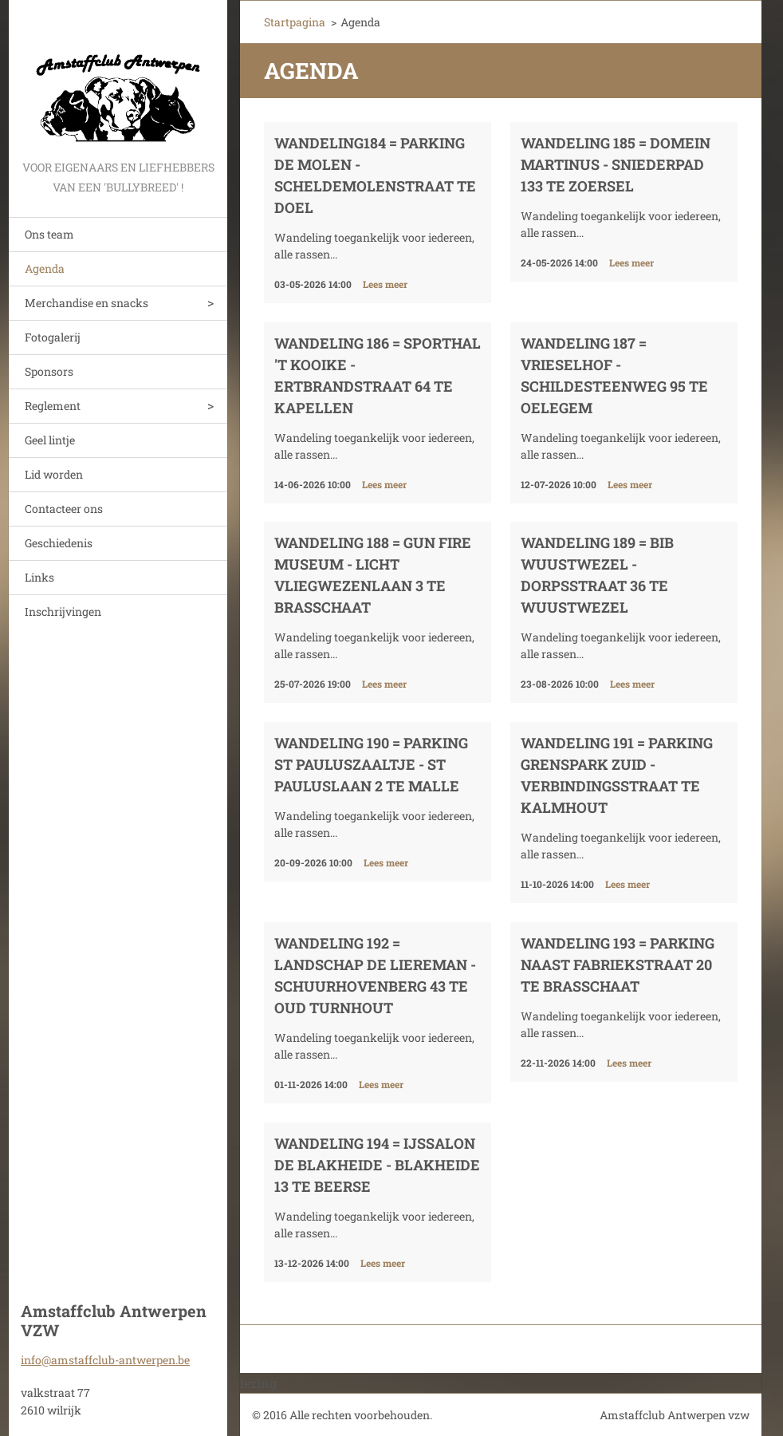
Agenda (45, 268)
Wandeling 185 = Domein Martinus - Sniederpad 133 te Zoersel (615, 164)
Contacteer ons (64, 508)
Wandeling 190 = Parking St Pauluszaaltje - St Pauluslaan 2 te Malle (371, 764)
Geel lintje (50, 440)
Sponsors (49, 371)
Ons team (49, 234)
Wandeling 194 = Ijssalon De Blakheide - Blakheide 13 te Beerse (377, 1165)
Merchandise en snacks (86, 302)
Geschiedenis (58, 542)
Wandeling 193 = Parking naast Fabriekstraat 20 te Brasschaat (617, 964)
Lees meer (385, 284)
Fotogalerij (53, 337)
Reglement (53, 405)
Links (39, 577)
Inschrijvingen (63, 611)
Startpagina (294, 22)
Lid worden (54, 474)
